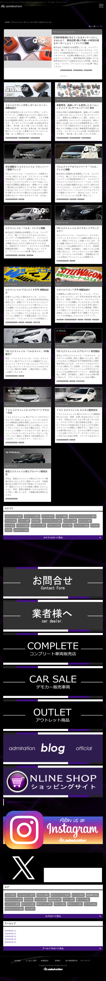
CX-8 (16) (94, 525)
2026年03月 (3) (10, 939)
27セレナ (59, 319)
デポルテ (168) (42, 895)
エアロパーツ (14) (20, 530)
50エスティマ (77, 70)
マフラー (28, 322)
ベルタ (21, 199)
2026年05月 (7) (10, 933)
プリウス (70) (10, 521)
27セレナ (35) (59, 904)
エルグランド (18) (81, 525)
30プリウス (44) (28, 904)
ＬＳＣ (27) (29, 909)
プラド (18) (67, 525)
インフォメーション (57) (51, 521)
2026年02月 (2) (10, 942)
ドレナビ (80, 199)
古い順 (99, 26)
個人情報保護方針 (72, 960)
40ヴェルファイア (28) (13, 909)
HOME (7, 22)
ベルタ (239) (9, 895)
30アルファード (23, 138)
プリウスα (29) (90, 904)
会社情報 (17, 960)
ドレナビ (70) (40, 900)
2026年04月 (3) (10, 936)
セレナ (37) (9, 525)
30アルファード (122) (13, 900)
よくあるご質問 (31, 960)
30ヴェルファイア (66, 70)
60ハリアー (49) (82, 900)
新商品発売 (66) (54, 900)
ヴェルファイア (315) (13, 516)
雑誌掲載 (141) (91, 895)
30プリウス (87, 70)
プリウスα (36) (22, 525)
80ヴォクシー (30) (74, 904)
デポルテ (72, 199)
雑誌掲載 (36, 322)
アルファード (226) (31, 516)
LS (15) (8, 530)
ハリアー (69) (23, 521)
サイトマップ (85, 960)
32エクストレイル (11, 199)
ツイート (63, 76)
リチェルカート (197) (26, 895)
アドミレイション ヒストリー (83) (82, 516)
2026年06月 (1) (10, 931)
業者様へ (58, 960)
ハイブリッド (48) (12, 904)
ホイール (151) (77, 895)
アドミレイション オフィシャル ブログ (24, 22)
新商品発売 (80, 381)
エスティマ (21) (53, 525)
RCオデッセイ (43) (44, 904)
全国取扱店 (44, 960)
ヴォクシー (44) (69, 521)
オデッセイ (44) (84, 521)
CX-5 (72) (28, 900)
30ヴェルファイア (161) (60, 895)
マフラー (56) (68, 900)
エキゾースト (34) (38, 525)
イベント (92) (61, 516)
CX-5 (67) (35, 521)
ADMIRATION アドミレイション (24, 802)
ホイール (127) (47, 516)
